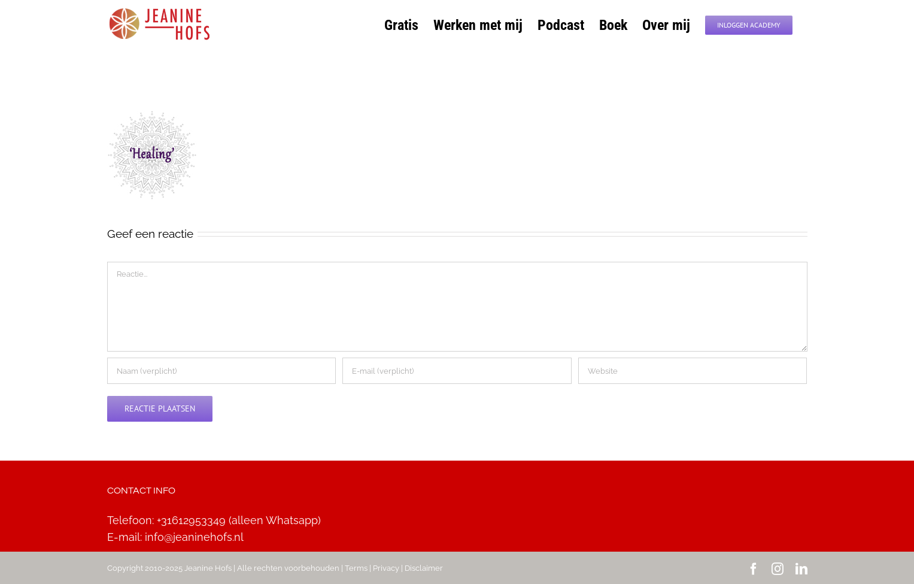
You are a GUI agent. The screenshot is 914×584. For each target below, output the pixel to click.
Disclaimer (424, 568)
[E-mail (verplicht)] (456, 371)
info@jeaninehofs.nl (194, 537)
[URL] (692, 371)
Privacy (386, 568)
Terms (356, 568)
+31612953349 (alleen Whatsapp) (239, 520)
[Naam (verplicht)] (221, 371)
